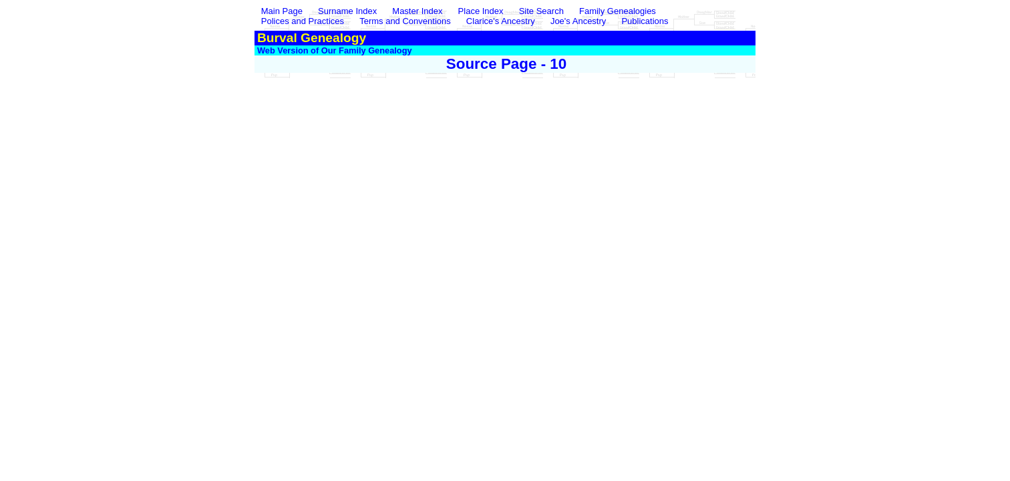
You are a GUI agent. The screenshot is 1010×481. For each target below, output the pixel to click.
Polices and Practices (302, 21)
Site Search (541, 11)
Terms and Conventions (405, 21)
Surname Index (347, 11)
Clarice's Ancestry (500, 21)
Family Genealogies (617, 11)
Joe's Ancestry (578, 21)
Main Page (283, 11)
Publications (644, 21)
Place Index (481, 11)
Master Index (417, 11)
